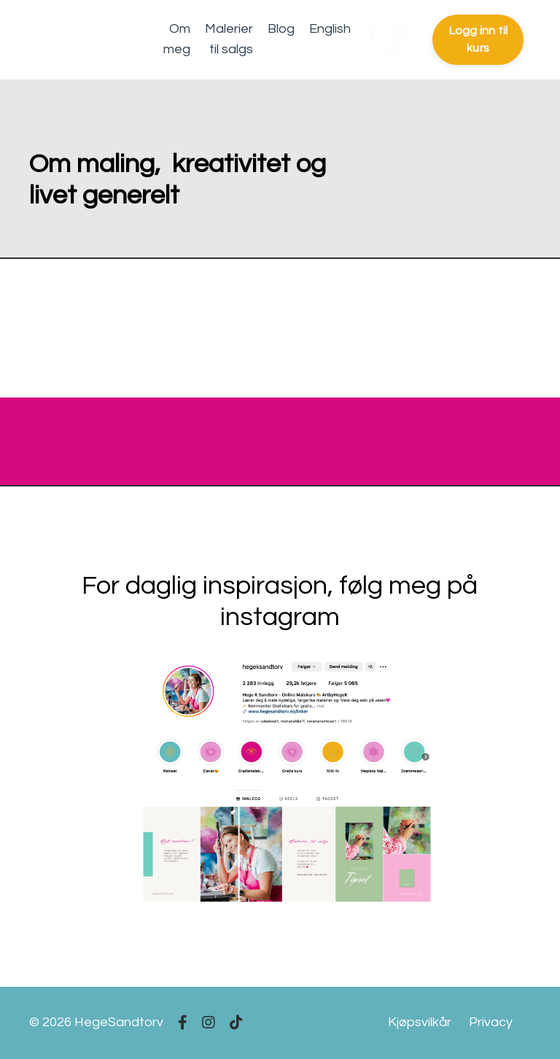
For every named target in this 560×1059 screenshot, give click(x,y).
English (330, 29)
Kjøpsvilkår (419, 1022)
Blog (281, 29)
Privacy (491, 1022)
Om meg (176, 39)
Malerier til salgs (229, 39)
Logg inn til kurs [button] (478, 39)
